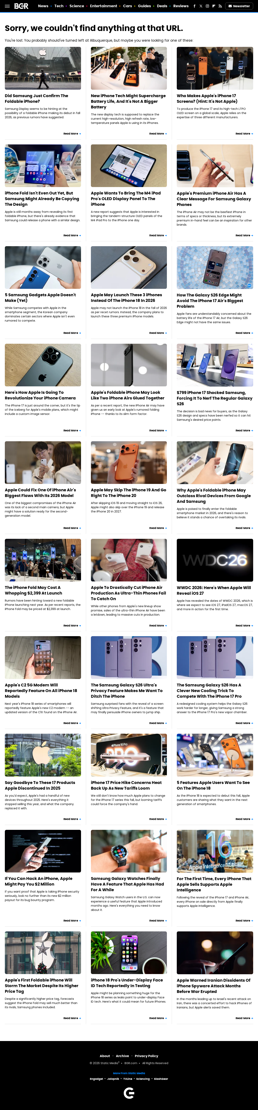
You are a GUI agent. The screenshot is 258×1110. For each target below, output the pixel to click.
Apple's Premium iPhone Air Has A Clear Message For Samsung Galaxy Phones (214, 199)
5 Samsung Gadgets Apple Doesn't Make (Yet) (40, 297)
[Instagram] (207, 6)
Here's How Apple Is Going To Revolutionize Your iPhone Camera (40, 395)
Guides (144, 6)
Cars (127, 6)
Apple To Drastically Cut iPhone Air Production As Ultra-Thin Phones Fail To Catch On (128, 593)
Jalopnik (113, 1079)
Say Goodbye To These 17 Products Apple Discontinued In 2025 (40, 785)
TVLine (127, 1079)
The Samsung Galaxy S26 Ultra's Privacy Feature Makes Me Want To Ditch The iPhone (127, 690)
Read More (70, 133)
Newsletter (239, 6)
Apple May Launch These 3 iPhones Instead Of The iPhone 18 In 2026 (126, 297)
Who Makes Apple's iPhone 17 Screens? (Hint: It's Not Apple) (207, 98)
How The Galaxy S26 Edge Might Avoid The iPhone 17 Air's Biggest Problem (210, 300)
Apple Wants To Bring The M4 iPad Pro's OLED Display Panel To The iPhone (126, 198)
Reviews (181, 6)
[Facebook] (194, 6)
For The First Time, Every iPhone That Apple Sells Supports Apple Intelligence (214, 884)
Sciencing (143, 1079)
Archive (122, 1056)
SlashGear (161, 1079)
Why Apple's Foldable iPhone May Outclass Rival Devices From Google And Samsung (214, 496)
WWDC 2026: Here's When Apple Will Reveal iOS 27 (214, 590)
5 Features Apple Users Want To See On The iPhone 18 (213, 785)
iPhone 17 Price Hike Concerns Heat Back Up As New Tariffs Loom (126, 785)
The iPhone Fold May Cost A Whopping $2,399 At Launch (33, 590)
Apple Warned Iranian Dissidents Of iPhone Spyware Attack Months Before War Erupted (213, 986)
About (105, 1056)
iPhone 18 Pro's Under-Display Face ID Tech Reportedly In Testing (127, 982)
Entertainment (103, 6)
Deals (162, 6)
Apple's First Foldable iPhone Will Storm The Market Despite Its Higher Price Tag (41, 985)
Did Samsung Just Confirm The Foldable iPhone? (36, 98)
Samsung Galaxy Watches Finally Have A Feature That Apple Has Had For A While (127, 884)
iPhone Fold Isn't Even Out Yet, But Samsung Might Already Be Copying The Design (42, 198)
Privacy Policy (146, 1056)
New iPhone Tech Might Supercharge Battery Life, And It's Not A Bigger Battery (128, 101)
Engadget (96, 1079)
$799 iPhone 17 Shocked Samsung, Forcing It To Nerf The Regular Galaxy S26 (215, 398)
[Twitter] (201, 6)
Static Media (109, 1063)
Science (77, 6)
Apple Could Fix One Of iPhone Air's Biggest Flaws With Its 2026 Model (40, 492)
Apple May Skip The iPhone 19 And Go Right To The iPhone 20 (128, 492)
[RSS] (220, 6)
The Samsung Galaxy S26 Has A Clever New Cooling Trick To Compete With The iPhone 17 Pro (209, 690)
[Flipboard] (213, 6)
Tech (58, 6)
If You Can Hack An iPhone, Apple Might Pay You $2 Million (38, 881)
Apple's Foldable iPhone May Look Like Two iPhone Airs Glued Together (127, 395)
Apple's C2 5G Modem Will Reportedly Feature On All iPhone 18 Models (41, 690)
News (43, 6)
